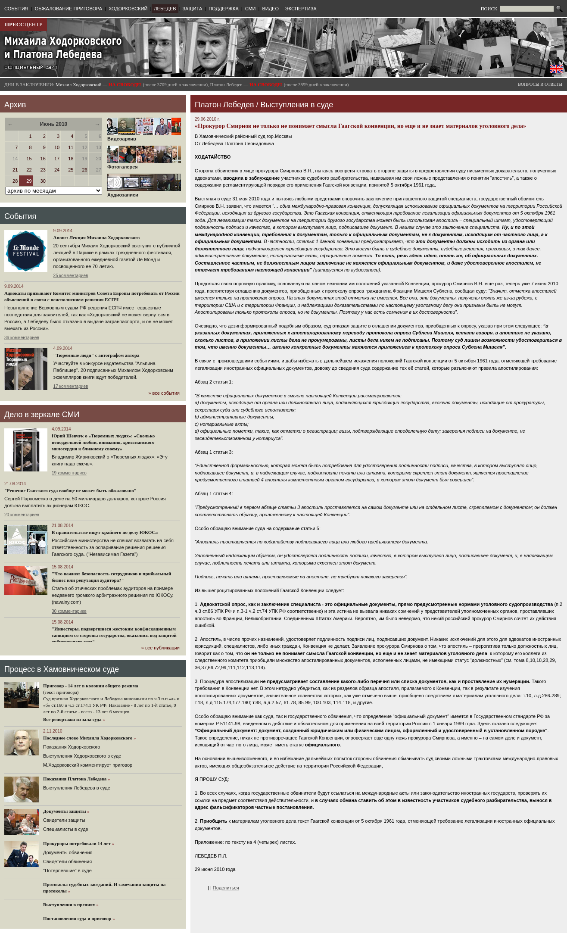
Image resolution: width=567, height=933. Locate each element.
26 (84, 169)
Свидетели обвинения (67, 861)
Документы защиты (64, 811)
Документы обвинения (68, 852)
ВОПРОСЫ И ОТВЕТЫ (540, 84)
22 (28, 169)
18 (70, 158)
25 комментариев (70, 275)
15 (28, 158)
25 (70, 169)
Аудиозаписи (144, 192)
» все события (164, 393)
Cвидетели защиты (64, 820)
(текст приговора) (61, 692)
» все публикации (160, 647)
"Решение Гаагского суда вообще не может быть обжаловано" (70, 490)
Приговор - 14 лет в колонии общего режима (90, 685)
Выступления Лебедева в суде (76, 787)
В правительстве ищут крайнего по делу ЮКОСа (105, 532)
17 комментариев (70, 386)
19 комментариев (69, 473)
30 (43, 181)
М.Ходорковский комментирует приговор (87, 765)
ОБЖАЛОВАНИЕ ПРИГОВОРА (68, 8)
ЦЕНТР (23, 24)
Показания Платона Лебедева (74, 778)
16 (43, 158)
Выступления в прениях (69, 904)
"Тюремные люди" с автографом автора (96, 355)
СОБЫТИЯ (16, 8)
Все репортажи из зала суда (72, 719)
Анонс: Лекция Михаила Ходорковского (96, 237)
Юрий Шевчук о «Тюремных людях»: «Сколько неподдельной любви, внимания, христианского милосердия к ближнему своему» (103, 442)
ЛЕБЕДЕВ (165, 8)
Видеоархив (144, 136)
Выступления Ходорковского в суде (82, 755)
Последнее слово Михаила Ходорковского (87, 737)
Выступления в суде (297, 104)
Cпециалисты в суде (65, 829)
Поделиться (226, 887)
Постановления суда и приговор (77, 918)
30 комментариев (69, 611)
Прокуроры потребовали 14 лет (77, 843)
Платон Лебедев (224, 104)
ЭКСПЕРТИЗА (301, 8)
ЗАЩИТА (192, 8)
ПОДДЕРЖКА (224, 8)
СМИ (250, 8)
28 (15, 181)
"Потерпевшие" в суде (67, 870)
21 (15, 169)
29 (28, 181)
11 (70, 147)
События (20, 216)
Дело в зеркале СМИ (41, 414)
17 (56, 158)
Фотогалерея (144, 164)
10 (56, 147)
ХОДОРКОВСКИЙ (128, 8)
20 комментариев (21, 514)
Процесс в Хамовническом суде (61, 669)
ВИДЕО (270, 8)
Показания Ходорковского (71, 746)
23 (43, 169)
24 (56, 169)
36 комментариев (21, 337)
